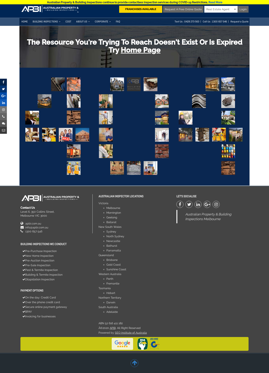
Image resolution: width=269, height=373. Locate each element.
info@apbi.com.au (36, 227)
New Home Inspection (39, 255)
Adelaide (112, 311)
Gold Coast (113, 264)
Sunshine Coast (116, 269)
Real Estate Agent (221, 9)
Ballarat (111, 222)
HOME (24, 21)
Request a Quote (239, 21)
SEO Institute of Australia (131, 332)
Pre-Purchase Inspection (41, 251)
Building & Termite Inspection (44, 274)
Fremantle (112, 283)
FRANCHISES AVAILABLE (140, 9)
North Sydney (115, 236)
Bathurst (111, 245)
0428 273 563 (191, 21)
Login (243, 9)
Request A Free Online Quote (183, 9)
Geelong (111, 217)
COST (68, 21)
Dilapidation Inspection (39, 279)
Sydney (111, 231)
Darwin (110, 302)
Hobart (110, 293)
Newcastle (113, 241)
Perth (109, 278)
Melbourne (113, 208)
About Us (83, 21)
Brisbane (112, 259)
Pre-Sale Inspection (37, 265)
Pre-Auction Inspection (39, 260)
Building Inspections (47, 21)
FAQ (118, 21)
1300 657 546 (33, 231)
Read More (215, 2)
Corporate (103, 21)
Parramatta (113, 250)
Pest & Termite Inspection (41, 269)
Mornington (113, 212)
